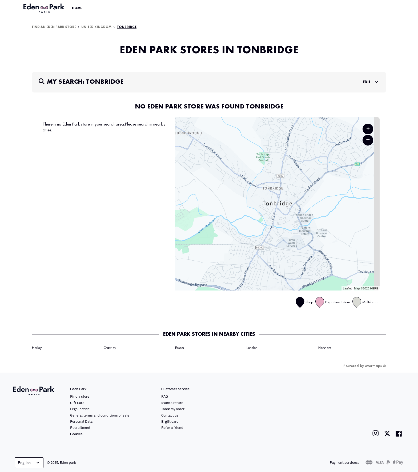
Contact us (170, 415)
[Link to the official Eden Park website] (44, 8)
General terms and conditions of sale (99, 415)
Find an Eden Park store (54, 27)
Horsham (324, 348)
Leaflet (347, 288)
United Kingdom (96, 27)
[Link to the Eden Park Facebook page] (399, 433)
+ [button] (368, 129)
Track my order (172, 409)
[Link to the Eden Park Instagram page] (375, 433)
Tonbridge (126, 27)
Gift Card (77, 403)
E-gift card (170, 421)
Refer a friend (172, 427)
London (252, 348)
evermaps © (375, 366)
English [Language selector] (29, 462)
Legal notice (80, 409)
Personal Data (81, 421)
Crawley (109, 348)
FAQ (164, 396)
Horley (37, 348)
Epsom (179, 348)
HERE (374, 288)
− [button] (368, 140)
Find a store (79, 396)
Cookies (76, 434)
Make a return (172, 403)
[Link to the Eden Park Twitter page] (387, 433)
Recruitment (80, 427)
